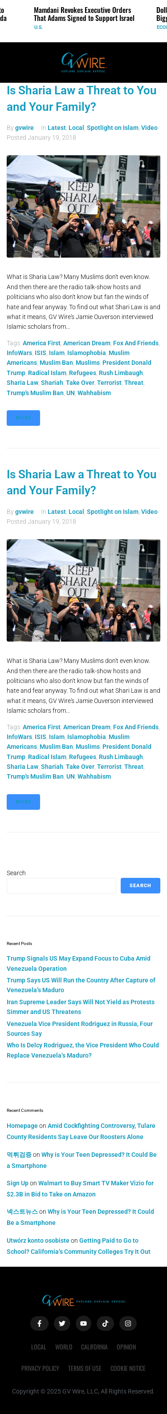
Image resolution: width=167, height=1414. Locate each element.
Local (76, 127)
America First (42, 343)
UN (70, 392)
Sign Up (18, 1183)
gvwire (24, 127)
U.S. (38, 27)
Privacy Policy (40, 1368)
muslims (88, 362)
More (23, 418)
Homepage (22, 1125)
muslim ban (56, 362)
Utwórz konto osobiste (38, 1240)
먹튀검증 (19, 1154)
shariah (52, 382)
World (63, 1346)
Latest (57, 127)
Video (149, 127)
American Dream (86, 343)
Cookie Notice (128, 1368)
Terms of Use (85, 1368)
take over (80, 382)
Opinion (126, 1346)
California (94, 1346)
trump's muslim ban (35, 392)
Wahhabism (94, 392)
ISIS (40, 352)
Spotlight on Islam (112, 127)
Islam (57, 352)
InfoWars (19, 352)
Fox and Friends (136, 343)
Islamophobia (86, 352)
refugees (82, 372)
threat (133, 382)
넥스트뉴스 (22, 1211)
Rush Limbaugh (121, 372)
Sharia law (22, 382)
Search (16, 873)
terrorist (109, 382)
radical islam (47, 372)
